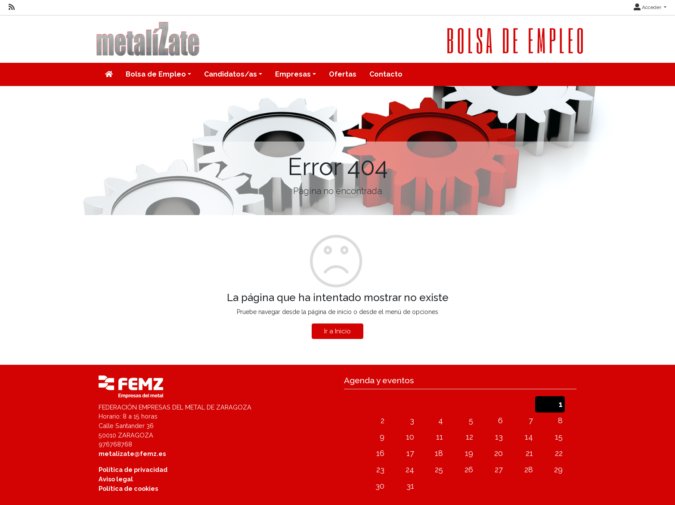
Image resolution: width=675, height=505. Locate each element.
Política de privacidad (133, 469)
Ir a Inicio (337, 331)
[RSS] (12, 7)
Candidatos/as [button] (230, 74)
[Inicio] (109, 74)
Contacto (386, 74)
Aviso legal (116, 479)
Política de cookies (128, 488)
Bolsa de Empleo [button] (156, 74)
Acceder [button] (648, 7)
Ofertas (342, 74)
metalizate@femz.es (132, 453)
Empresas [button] (293, 74)
